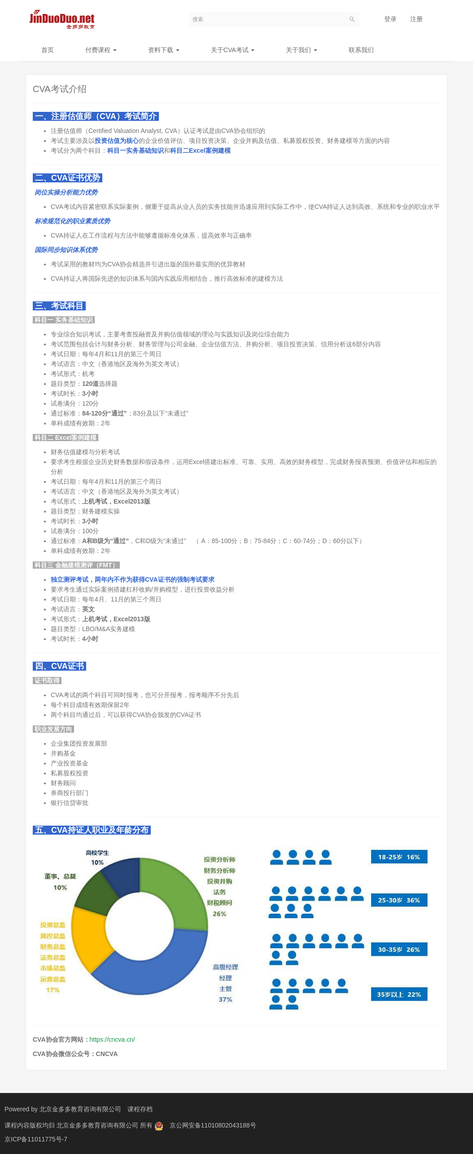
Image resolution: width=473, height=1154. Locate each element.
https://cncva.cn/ (112, 1039)
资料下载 (164, 49)
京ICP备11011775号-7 (35, 1138)
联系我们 (361, 49)
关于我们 (301, 49)
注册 (416, 18)
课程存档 (140, 1109)
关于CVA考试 (233, 49)
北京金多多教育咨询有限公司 (80, 1109)
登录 (390, 18)
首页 (47, 49)
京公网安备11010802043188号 (213, 1124)
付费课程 (101, 49)
